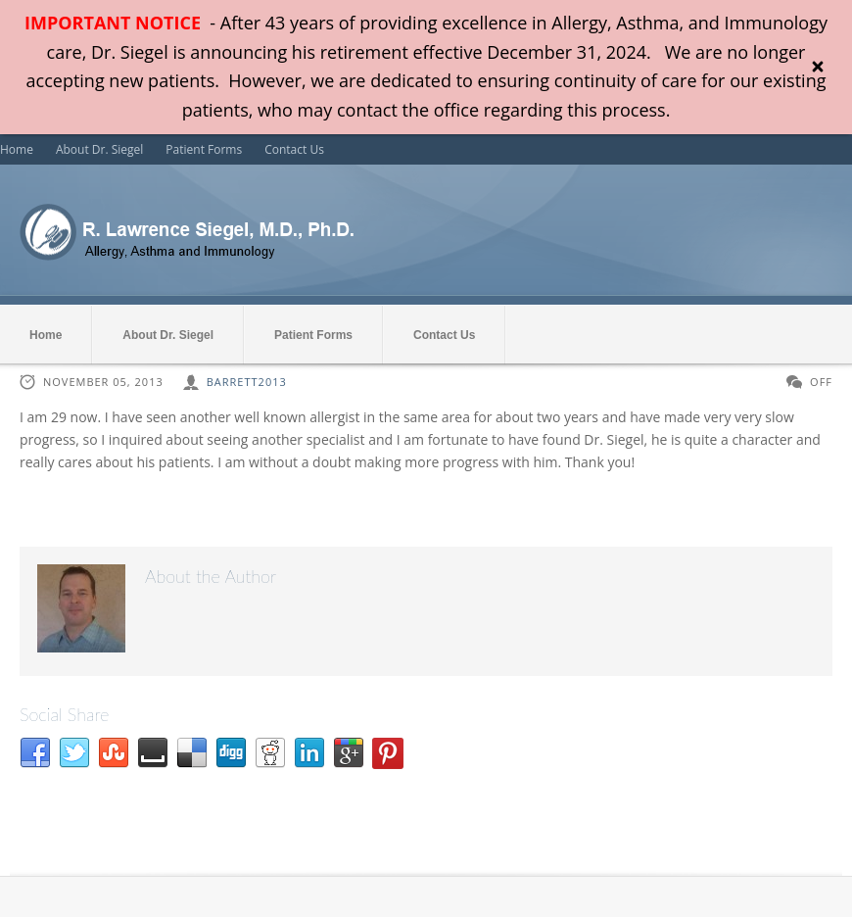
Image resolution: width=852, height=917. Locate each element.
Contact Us (294, 149)
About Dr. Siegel (99, 149)
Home (16, 149)
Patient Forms (204, 149)
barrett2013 (247, 381)
